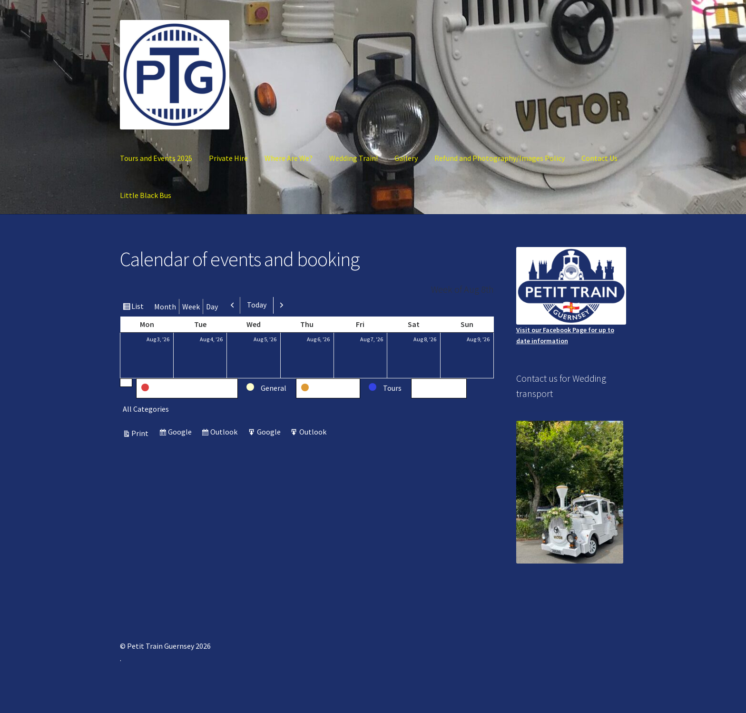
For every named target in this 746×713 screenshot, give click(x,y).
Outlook (225, 433)
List (139, 307)
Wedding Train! (353, 158)
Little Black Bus (145, 195)
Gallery (406, 158)
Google (181, 433)
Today (256, 304)
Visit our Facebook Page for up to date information (571, 296)
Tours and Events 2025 (156, 158)
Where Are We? (289, 158)
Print (141, 433)
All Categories (146, 409)
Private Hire (228, 158)
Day (212, 306)
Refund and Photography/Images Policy (499, 158)
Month (165, 306)
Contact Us (599, 158)
